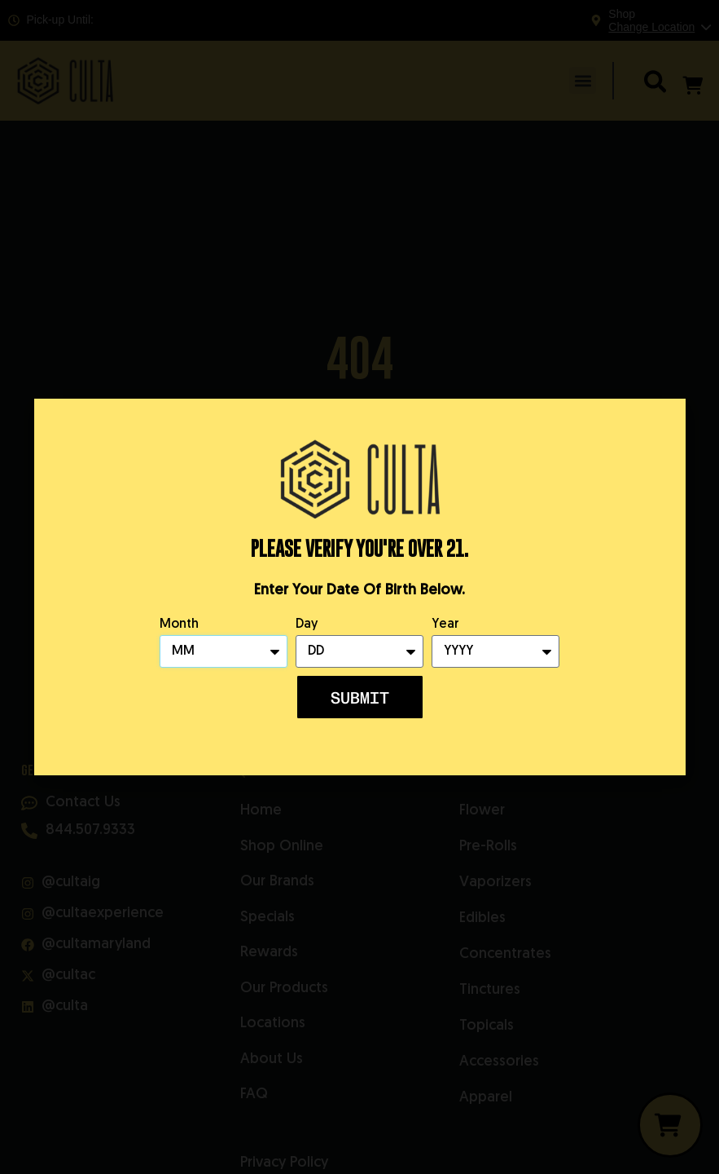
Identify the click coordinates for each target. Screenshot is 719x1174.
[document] (359, 587)
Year (445, 624)
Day (307, 624)
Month (179, 624)
